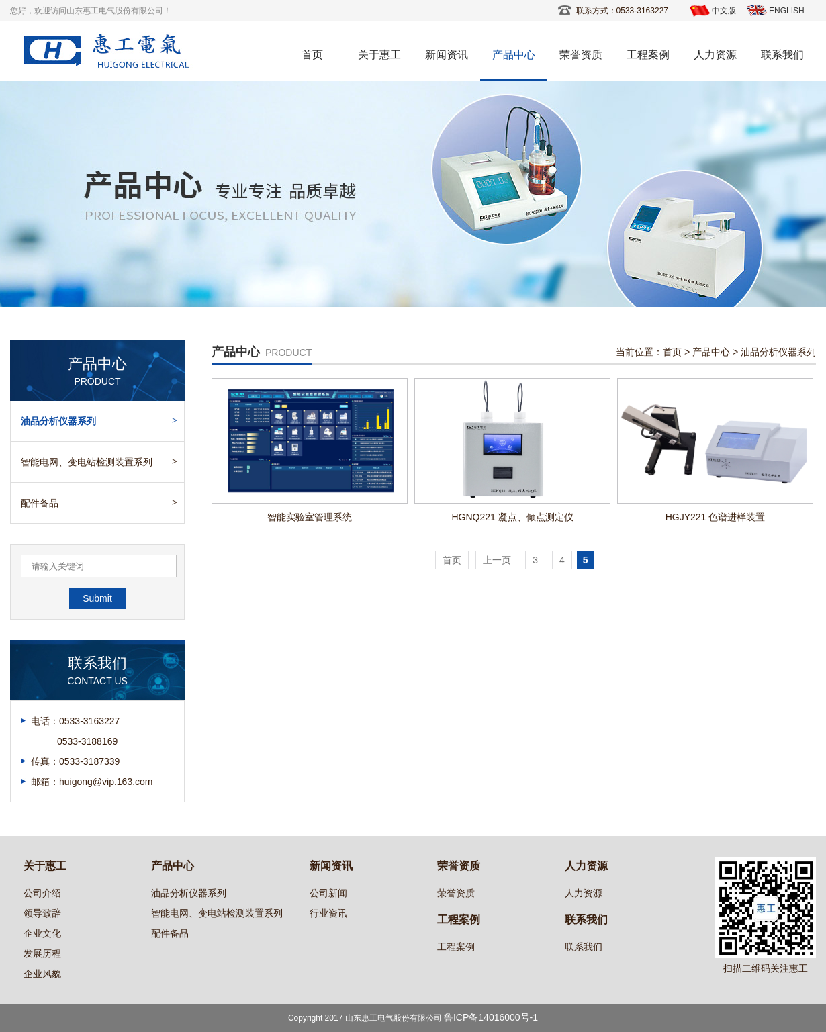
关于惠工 (379, 54)
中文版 (724, 10)
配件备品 (39, 503)
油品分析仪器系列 (58, 421)
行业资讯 (328, 913)
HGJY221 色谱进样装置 (716, 517)
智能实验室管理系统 (309, 517)
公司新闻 (328, 893)
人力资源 (715, 54)
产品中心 (513, 54)
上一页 (497, 560)
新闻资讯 (446, 54)
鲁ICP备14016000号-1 (491, 1017)
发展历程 (42, 953)
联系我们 (782, 54)
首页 (312, 54)
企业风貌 (42, 973)
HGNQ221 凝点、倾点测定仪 (512, 517)
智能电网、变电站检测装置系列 (86, 462)
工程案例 (648, 54)
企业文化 (42, 933)
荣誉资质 (580, 54)
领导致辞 (42, 913)
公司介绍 (42, 893)
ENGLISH (787, 10)
